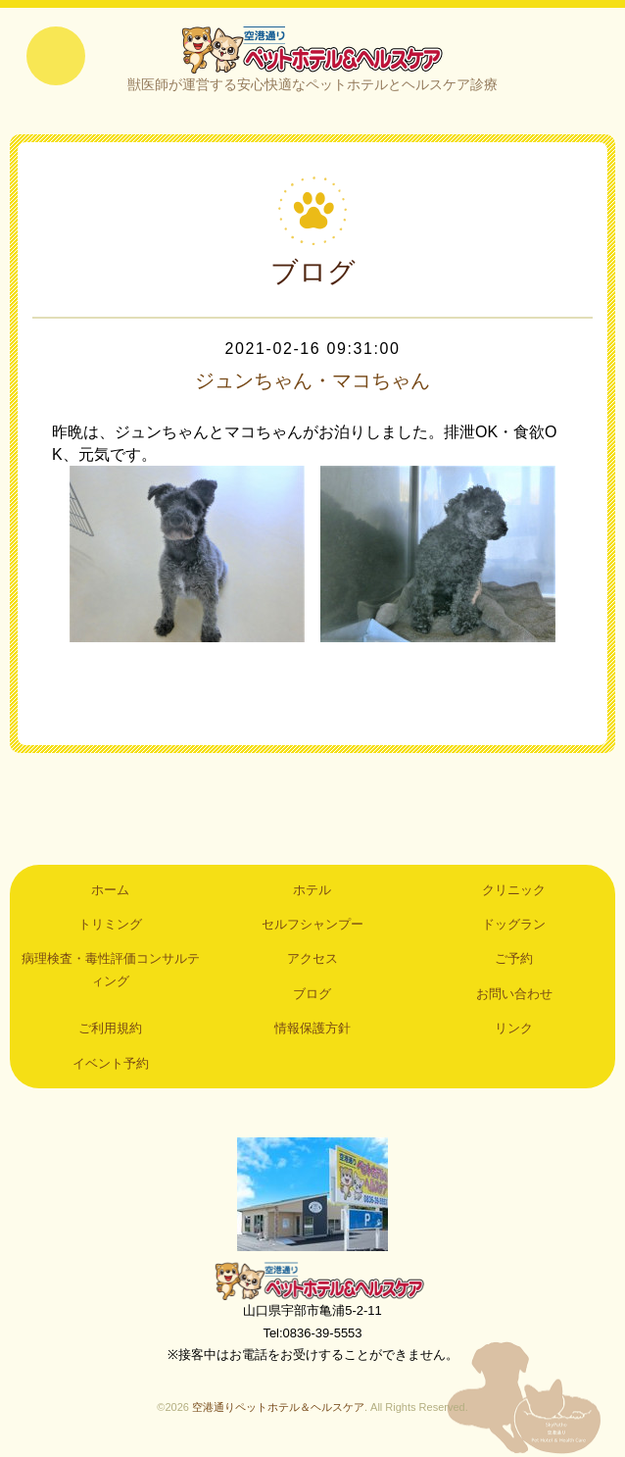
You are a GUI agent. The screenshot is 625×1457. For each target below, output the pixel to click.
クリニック (514, 889)
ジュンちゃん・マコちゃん (312, 380)
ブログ (312, 993)
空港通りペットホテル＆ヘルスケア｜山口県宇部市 (312, 49)
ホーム (110, 889)
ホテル (312, 889)
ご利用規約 (110, 1028)
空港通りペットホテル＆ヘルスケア (312, 1280)
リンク (514, 1028)
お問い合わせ (514, 993)
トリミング (110, 924)
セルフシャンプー (312, 924)
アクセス (312, 958)
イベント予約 (110, 1063)
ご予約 (514, 958)
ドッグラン (514, 924)
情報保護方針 (312, 1028)
